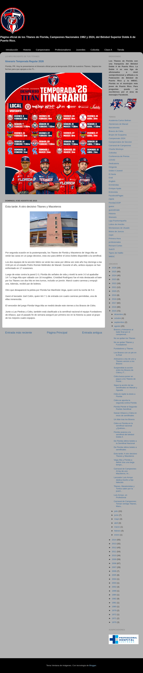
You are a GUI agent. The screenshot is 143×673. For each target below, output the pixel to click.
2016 (114, 307)
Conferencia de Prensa (119, 156)
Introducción (12, 49)
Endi (111, 178)
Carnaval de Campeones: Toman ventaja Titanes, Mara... (125, 503)
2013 (114, 543)
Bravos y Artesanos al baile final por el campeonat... (123, 331)
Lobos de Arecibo (116, 224)
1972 (114, 614)
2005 (114, 575)
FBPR (111, 199)
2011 (114, 551)
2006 (114, 571)
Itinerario (113, 217)
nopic (111, 235)
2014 (114, 540)
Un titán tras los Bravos (124, 419)
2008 (114, 563)
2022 (114, 283)
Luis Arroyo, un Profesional (120, 496)
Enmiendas (114, 185)
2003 (114, 583)
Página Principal (57, 332)
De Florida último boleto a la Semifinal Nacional (125, 442)
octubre (118, 318)
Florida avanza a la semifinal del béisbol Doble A (124, 434)
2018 (114, 299)
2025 (114, 271)
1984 (114, 595)
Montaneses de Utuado (119, 228)
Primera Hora (115, 238)
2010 (114, 555)
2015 (114, 311)
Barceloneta (114, 127)
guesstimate (114, 210)
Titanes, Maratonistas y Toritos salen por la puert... (124, 488)
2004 (114, 579)
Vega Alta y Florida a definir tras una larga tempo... (124, 462)
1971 (114, 618)
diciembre (118, 314)
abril (116, 523)
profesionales (115, 242)
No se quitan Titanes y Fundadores (124, 343)
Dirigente (113, 167)
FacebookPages (116, 195)
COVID (112, 160)
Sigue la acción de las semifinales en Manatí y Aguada (125, 387)
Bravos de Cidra (116, 131)
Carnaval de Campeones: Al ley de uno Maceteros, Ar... (125, 471)
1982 (114, 599)
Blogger (92, 665)
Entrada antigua (92, 332)
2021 (114, 287)
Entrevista (113, 192)
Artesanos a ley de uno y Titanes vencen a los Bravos (125, 361)
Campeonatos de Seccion (120, 142)
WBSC (112, 256)
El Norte (112, 174)
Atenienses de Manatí (118, 124)
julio (116, 511)
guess (111, 206)
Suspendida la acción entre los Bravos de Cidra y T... (123, 370)
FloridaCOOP (115, 203)
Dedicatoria (114, 163)
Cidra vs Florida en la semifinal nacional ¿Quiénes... (123, 425)
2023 (114, 279)
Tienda (120, 49)
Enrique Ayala (115, 188)
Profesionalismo (63, 49)
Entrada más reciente (18, 332)
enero (117, 535)
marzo (117, 527)
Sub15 (112, 249)
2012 (114, 547)
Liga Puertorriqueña (117, 221)
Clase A (108, 49)
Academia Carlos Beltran (120, 120)
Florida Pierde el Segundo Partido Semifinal (125, 408)
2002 (114, 587)
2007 (114, 567)
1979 (114, 610)
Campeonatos (43, 49)
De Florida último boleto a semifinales (125, 448)
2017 (114, 303)
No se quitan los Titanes (124, 338)
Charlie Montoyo (116, 149)
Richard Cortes (115, 246)
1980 (114, 606)
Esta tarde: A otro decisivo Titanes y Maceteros (125, 455)
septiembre (119, 322)
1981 (114, 603)
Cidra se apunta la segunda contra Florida (125, 401)
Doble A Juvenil (115, 171)
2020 (114, 291)
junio (116, 515)
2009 (114, 559)
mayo (117, 519)
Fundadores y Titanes (123, 348)
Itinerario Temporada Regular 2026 (24, 61)
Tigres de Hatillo (116, 253)
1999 (114, 591)
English (112, 181)
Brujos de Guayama (117, 135)
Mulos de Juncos (116, 231)
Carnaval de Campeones (120, 145)
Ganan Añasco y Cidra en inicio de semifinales (125, 414)
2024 (114, 275)
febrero (117, 531)
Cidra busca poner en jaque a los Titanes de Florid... (125, 378)
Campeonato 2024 (117, 138)
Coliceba (95, 49)
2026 (114, 268)
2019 (114, 295)
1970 (114, 622)
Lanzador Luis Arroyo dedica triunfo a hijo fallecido (123, 479)
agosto (117, 326)
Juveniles (80, 49)
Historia (27, 49)
